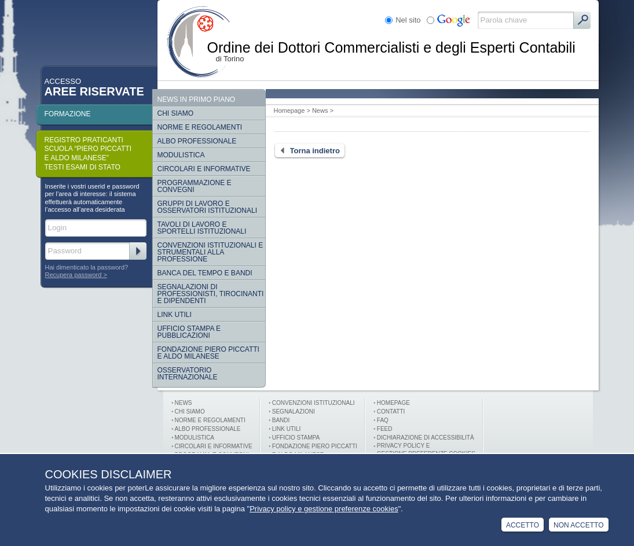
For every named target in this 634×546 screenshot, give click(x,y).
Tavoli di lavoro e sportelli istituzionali (202, 227)
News (320, 110)
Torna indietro (307, 151)
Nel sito (407, 20)
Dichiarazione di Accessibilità (425, 437)
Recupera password (73, 274)
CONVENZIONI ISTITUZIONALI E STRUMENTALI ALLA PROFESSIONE (210, 252)
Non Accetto (578, 525)
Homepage (289, 110)
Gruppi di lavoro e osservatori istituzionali (207, 207)
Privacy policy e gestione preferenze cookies (324, 508)
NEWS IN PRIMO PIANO (196, 99)
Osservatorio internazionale (187, 373)
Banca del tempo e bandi (204, 273)
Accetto (522, 525)
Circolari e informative (204, 169)
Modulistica (181, 155)
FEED (385, 429)
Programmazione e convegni (194, 186)
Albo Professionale (197, 141)
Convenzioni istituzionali (313, 403)
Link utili (286, 429)
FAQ (383, 420)
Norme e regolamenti (200, 127)
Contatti (391, 411)
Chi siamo (175, 113)
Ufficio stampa (296, 437)
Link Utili (174, 315)
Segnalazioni (293, 411)
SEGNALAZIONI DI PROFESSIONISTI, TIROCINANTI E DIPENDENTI (210, 294)
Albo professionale (208, 429)
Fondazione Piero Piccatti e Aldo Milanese (208, 352)
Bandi (281, 420)
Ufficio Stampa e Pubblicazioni (189, 332)
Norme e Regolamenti (210, 420)
